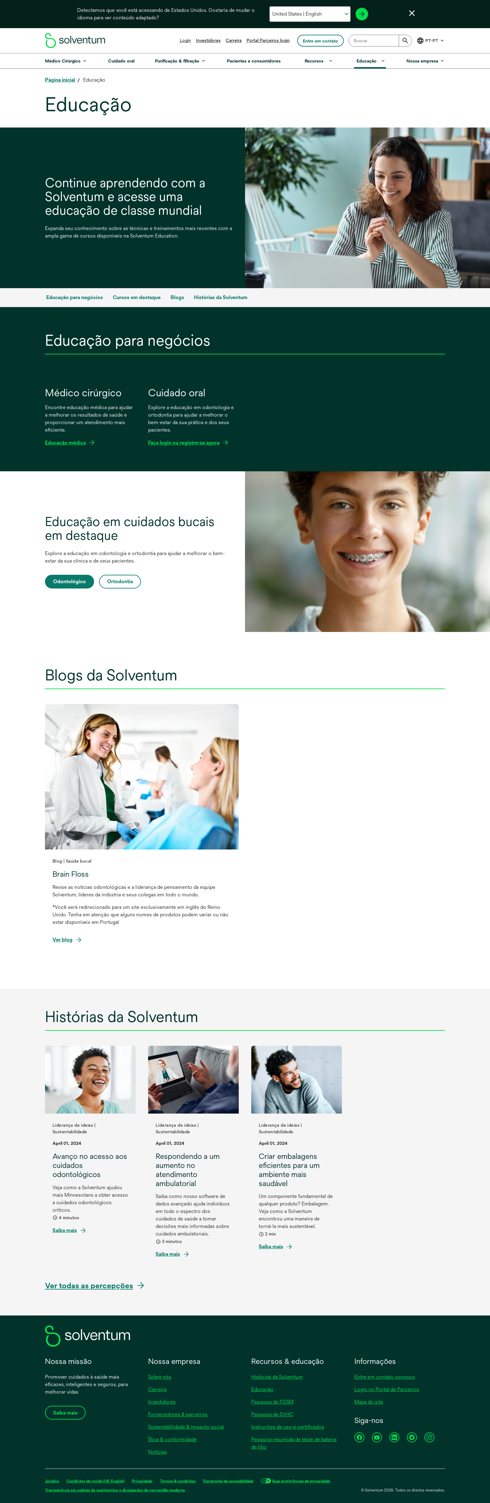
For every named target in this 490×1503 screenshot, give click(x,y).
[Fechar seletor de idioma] (412, 13)
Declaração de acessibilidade (228, 1481)
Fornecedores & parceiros (178, 1414)
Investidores (208, 40)
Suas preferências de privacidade (301, 1481)
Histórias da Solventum (277, 1377)
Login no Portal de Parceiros (386, 1389)
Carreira (234, 40)
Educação (262, 1389)
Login (185, 40)
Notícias (157, 1452)
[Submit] (405, 40)
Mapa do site (368, 1402)
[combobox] (380, 40)
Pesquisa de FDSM (272, 1402)
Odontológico (69, 581)
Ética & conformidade (172, 1439)
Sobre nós (159, 1377)
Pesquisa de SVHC (272, 1414)
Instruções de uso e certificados (287, 1427)
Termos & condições (178, 1481)
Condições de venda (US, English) (95, 1481)
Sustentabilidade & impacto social (186, 1427)
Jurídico (52, 1481)
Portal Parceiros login (268, 40)
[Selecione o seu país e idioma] (309, 14)
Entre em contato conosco (384, 1377)
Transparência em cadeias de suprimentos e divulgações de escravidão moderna (115, 1490)
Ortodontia (120, 581)
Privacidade (142, 1481)
